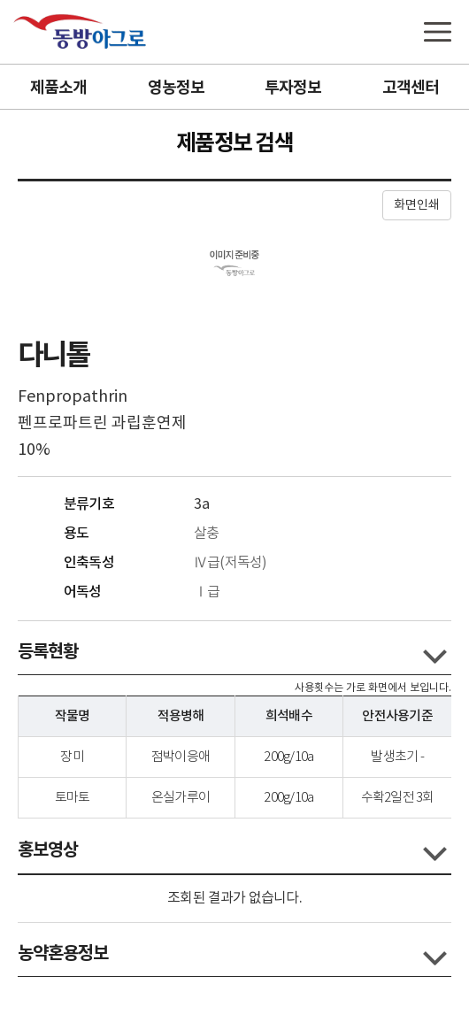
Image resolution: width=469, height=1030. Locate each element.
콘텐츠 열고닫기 (435, 657)
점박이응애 (180, 757)
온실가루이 (180, 797)
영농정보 (176, 87)
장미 (72, 757)
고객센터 (410, 87)
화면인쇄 (417, 205)
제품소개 (58, 87)
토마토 (72, 797)
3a (202, 504)
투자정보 (293, 87)
